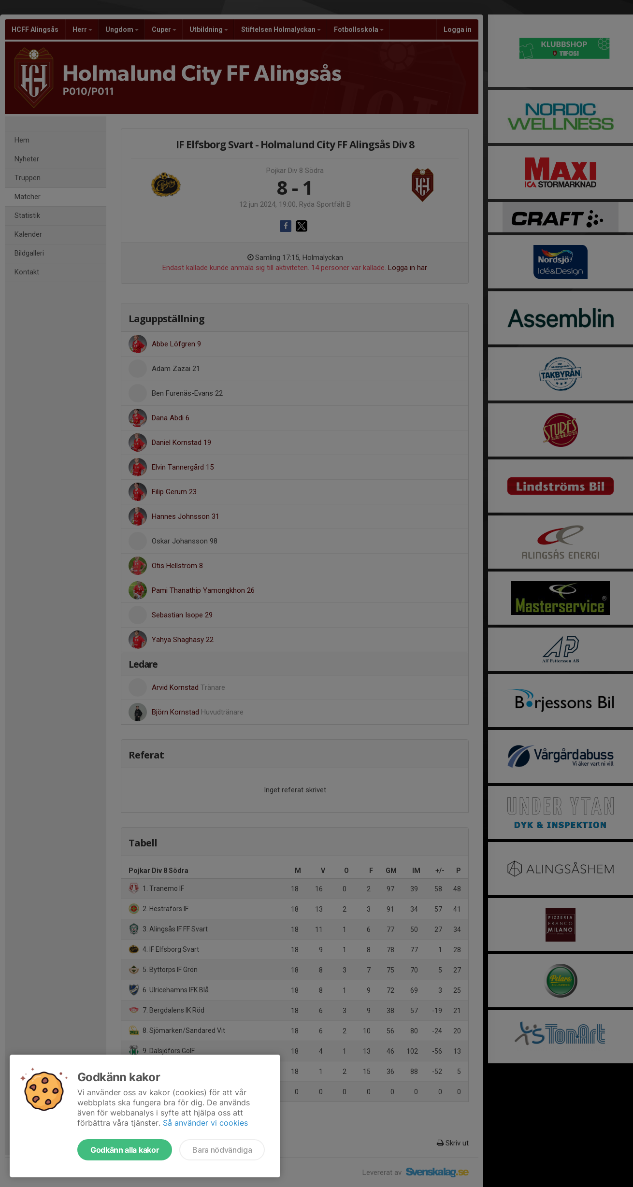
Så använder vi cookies (205, 1123)
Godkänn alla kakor (124, 1150)
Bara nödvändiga (222, 1150)
